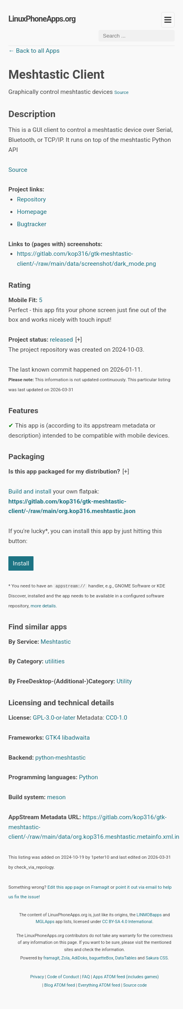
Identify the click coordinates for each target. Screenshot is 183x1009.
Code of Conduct (63, 976)
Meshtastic (56, 641)
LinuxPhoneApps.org (41, 19)
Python (88, 777)
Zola (65, 958)
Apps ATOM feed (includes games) (126, 976)
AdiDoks (79, 958)
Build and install (29, 491)
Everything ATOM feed (99, 985)
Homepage (32, 211)
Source (121, 92)
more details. (44, 606)
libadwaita (76, 737)
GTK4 (53, 737)
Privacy (37, 976)
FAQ (86, 976)
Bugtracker (31, 224)
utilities (55, 661)
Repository (31, 199)
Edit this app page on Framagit (78, 887)
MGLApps (44, 921)
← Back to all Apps (33, 50)
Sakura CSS (156, 958)
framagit (51, 958)
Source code (135, 985)
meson (56, 797)
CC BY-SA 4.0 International (127, 921)
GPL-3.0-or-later (54, 717)
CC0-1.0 (116, 717)
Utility (124, 681)
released (61, 339)
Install (21, 563)
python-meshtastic (60, 757)
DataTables (126, 958)
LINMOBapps (148, 914)
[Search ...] (136, 36)
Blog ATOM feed (59, 985)
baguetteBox (101, 958)
